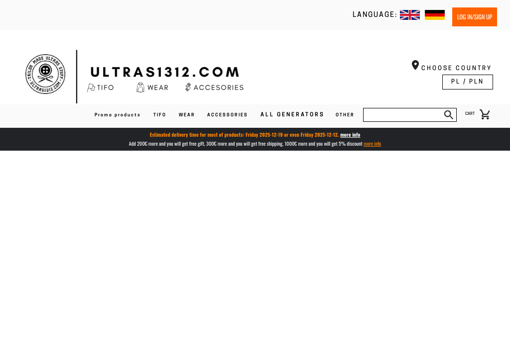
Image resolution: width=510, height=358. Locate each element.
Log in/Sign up (474, 16)
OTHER (345, 115)
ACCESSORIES (227, 115)
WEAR (187, 115)
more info (350, 134)
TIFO (159, 115)
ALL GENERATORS (292, 115)
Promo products (118, 115)
